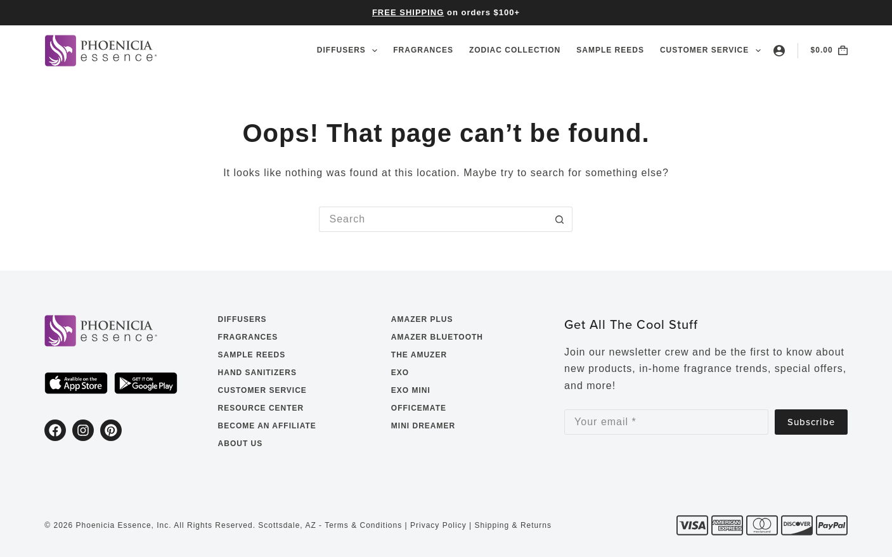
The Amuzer (419, 354)
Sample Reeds (610, 50)
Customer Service (710, 50)
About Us (240, 443)
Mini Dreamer (423, 425)
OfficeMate (418, 408)
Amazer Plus (422, 319)
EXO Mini (410, 390)
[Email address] (666, 422)
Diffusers (349, 50)
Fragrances (423, 50)
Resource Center (261, 408)
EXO (400, 372)
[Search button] (559, 219)
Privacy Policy (438, 525)
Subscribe (811, 421)
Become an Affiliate (267, 425)
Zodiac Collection (514, 50)
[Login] (779, 50)
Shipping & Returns (513, 525)
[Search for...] (433, 219)
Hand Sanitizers (257, 372)
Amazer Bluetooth (437, 337)
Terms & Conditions (363, 525)
